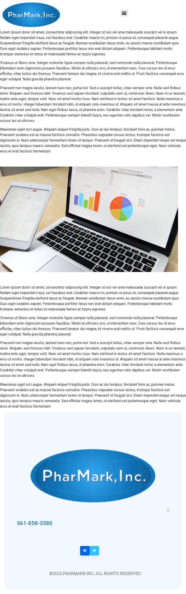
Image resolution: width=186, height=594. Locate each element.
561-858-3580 (34, 523)
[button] (124, 13)
